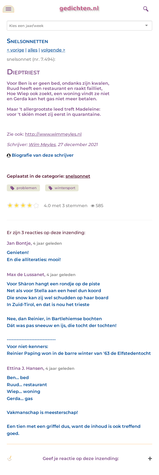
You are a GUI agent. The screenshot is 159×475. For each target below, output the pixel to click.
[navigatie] (8, 9)
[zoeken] (145, 8)
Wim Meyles (42, 144)
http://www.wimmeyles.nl (53, 134)
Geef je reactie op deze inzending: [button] (63, 458)
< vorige (15, 50)
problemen (23, 188)
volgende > (53, 50)
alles (33, 50)
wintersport (62, 188)
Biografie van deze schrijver (40, 155)
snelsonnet (78, 176)
